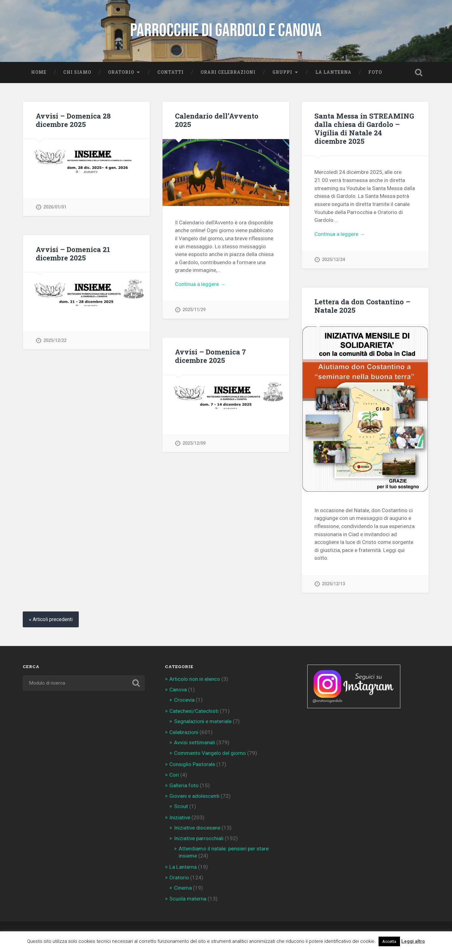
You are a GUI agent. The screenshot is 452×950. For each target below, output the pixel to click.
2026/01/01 (54, 207)
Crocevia (184, 700)
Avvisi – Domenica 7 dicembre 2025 (210, 356)
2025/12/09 (193, 443)
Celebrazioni (183, 732)
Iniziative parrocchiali (199, 838)
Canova (178, 689)
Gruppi (282, 72)
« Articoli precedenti (51, 619)
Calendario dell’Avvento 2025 (216, 120)
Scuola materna (187, 899)
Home (38, 72)
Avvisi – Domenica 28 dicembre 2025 (73, 120)
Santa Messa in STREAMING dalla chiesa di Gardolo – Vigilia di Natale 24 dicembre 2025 (364, 128)
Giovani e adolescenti (194, 796)
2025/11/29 (193, 309)
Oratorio (121, 72)
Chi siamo (77, 72)
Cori (174, 775)
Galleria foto (184, 785)
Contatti (170, 72)
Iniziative (179, 817)
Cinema (183, 888)
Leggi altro (413, 941)
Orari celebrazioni (228, 72)
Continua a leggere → (200, 284)
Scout (181, 806)
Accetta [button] (389, 941)
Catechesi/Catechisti (194, 711)
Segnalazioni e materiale (203, 721)
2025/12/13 (333, 584)
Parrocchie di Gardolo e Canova (226, 31)
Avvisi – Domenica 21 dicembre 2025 (73, 253)
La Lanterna (333, 72)
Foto (375, 72)
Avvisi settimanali (194, 742)
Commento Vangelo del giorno (210, 753)
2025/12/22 (54, 340)
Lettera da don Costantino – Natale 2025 (362, 306)
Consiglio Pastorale (192, 764)
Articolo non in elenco (194, 679)
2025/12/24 (333, 259)
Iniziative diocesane (197, 828)
